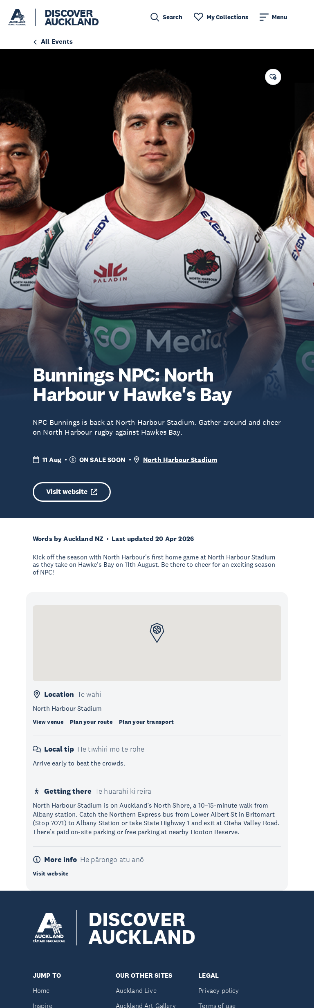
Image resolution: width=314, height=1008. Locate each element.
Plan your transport (146, 721)
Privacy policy (218, 990)
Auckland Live (136, 990)
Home (41, 990)
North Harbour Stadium (180, 460)
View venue (48, 721)
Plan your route (91, 721)
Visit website (71, 491)
